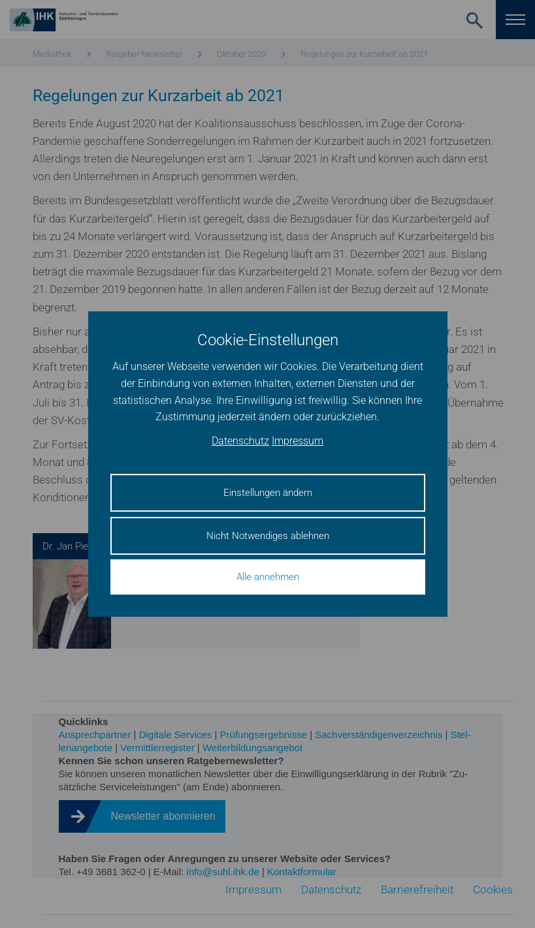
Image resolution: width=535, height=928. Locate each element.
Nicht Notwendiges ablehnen (267, 536)
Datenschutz (240, 441)
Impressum (297, 441)
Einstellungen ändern (267, 493)
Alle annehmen (267, 577)
